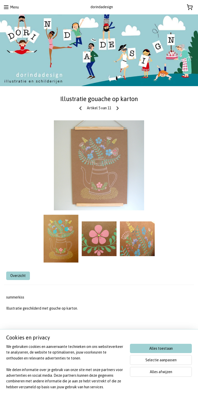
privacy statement (17, 355)
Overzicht (18, 276)
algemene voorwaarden (21, 350)
